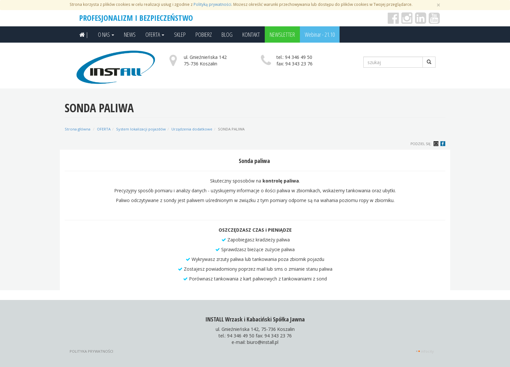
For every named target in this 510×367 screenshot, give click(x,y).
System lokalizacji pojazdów (141, 129)
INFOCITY (427, 351)
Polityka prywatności (91, 351)
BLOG (227, 34)
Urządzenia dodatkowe (191, 129)
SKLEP (180, 34)
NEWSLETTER (282, 34)
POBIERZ (203, 34)
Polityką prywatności (212, 4)
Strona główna (77, 129)
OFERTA (154, 34)
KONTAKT (251, 34)
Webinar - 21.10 (320, 34)
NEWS (130, 34)
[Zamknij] (438, 5)
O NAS (106, 34)
